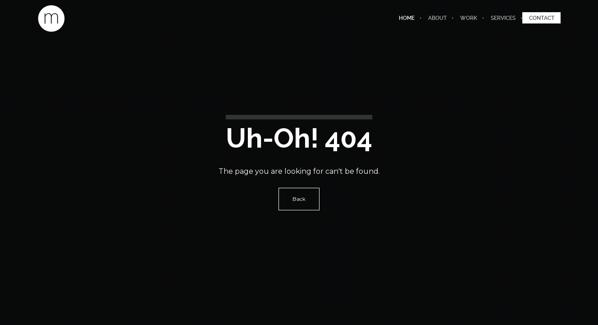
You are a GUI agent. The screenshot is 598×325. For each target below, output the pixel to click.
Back (299, 198)
